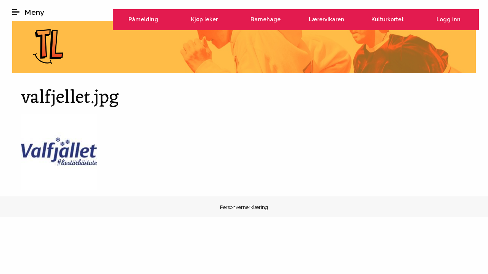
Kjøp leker (204, 19)
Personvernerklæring (244, 207)
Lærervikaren (326, 19)
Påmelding (143, 19)
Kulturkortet (387, 19)
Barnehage (265, 19)
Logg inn (449, 19)
